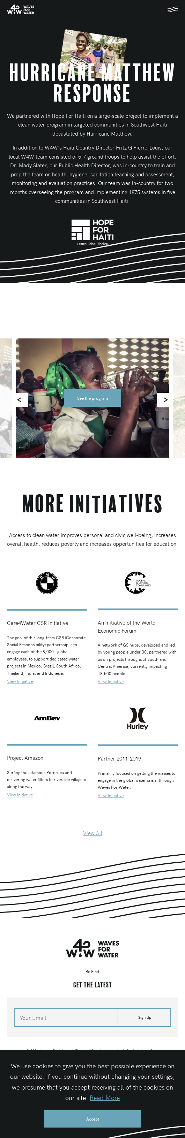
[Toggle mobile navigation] (173, 9)
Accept (92, 1119)
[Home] (20, 9)
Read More (105, 1097)
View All (92, 833)
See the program (92, 398)
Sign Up (144, 1017)
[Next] (164, 400)
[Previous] (21, 400)
